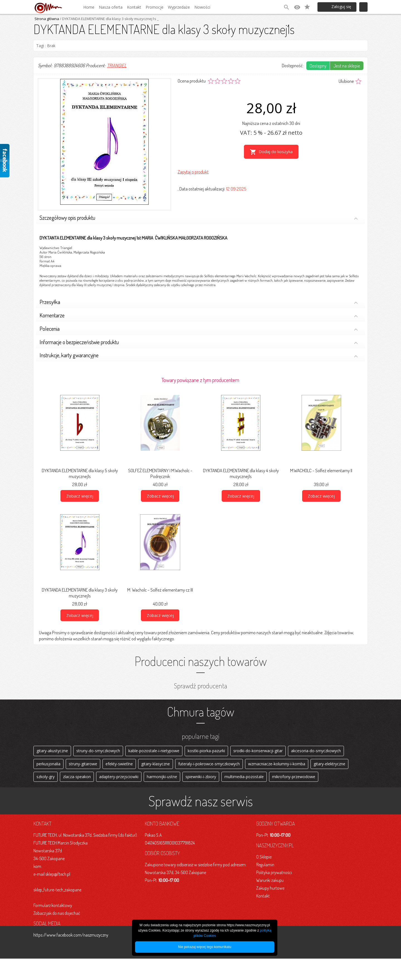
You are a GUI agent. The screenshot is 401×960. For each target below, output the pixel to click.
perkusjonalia (48, 764)
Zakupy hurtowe (270, 889)
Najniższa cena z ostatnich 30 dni (271, 123)
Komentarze (199, 316)
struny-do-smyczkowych (98, 751)
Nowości (202, 7)
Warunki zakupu (270, 881)
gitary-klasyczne (155, 764)
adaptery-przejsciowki (118, 777)
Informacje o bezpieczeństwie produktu (199, 342)
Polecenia (199, 329)
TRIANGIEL (116, 65)
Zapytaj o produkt (193, 171)
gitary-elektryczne (329, 764)
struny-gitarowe (83, 764)
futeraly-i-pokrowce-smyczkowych (209, 764)
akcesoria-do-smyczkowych (316, 751)
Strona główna (47, 18)
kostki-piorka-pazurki (206, 751)
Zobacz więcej (79, 496)
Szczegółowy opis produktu (199, 218)
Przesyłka (199, 302)
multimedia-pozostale (244, 777)
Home (88, 7)
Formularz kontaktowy (52, 907)
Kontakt (134, 7)
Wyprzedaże (179, 7)
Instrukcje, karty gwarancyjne (199, 355)
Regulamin (265, 866)
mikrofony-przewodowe (293, 777)
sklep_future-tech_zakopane (57, 891)
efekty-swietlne (119, 764)
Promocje (154, 7)
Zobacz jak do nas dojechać (56, 914)
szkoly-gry (45, 777)
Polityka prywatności (274, 874)
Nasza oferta (111, 7)
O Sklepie (264, 858)
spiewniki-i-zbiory (200, 777)
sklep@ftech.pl (57, 875)
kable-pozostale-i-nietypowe (153, 751)
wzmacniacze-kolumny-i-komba (276, 764)
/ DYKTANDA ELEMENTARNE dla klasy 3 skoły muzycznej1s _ (109, 18)
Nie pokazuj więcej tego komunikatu (204, 947)
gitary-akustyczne (52, 751)
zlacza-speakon (77, 777)
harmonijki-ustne (162, 777)
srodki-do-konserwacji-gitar (258, 751)
